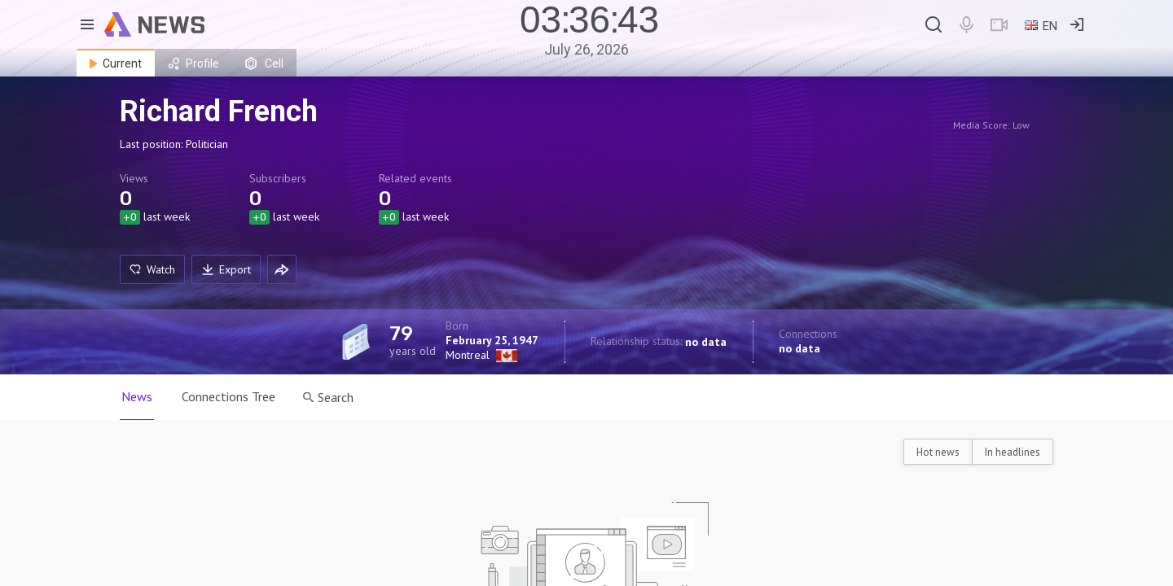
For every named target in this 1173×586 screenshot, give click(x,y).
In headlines (1012, 452)
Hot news (938, 452)
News (136, 396)
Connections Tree (228, 396)
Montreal (468, 355)
